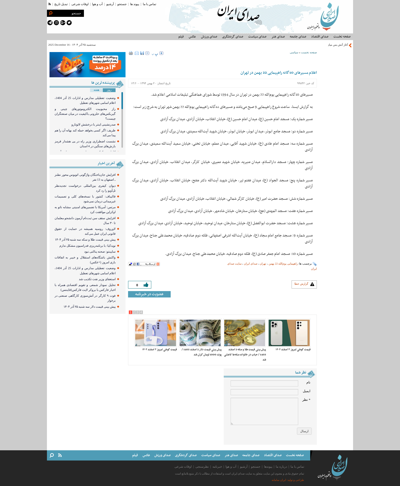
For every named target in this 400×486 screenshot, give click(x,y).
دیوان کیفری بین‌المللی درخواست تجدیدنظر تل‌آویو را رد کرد (85, 188)
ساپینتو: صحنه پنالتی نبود (99, 251)
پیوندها (268, 466)
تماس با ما (149, 4)
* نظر (306, 400)
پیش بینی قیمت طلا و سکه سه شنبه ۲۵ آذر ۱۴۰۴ (85, 239)
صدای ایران (250, 263)
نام (308, 382)
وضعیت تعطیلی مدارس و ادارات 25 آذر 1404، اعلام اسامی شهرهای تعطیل (85, 100)
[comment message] (264, 411)
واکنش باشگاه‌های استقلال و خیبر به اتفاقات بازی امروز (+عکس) (85, 260)
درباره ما (281, 466)
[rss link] (49, 4)
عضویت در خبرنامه (149, 294)
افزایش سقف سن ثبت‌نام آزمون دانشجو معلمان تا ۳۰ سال (85, 220)
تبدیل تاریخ (61, 4)
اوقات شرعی (80, 4)
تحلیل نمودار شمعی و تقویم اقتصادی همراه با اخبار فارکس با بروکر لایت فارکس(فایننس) (85, 287)
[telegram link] (50, 22)
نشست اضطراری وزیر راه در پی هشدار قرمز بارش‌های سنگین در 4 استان (85, 144)
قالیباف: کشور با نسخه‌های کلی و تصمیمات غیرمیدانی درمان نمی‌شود (85, 199)
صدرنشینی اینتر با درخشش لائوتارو (93, 124)
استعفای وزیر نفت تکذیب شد (97, 279)
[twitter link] (69, 22)
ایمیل (306, 391)
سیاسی (294, 52)
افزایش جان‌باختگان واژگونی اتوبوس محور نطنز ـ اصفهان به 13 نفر (85, 177)
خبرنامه (217, 466)
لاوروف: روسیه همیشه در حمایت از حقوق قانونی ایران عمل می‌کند (85, 231)
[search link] (50, 13)
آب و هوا (97, 4)
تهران (263, 263)
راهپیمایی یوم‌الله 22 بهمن (283, 263)
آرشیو (110, 4)
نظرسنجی (202, 466)
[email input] (264, 392)
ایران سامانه (279, 480)
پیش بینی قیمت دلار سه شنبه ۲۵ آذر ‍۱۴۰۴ (90, 306)
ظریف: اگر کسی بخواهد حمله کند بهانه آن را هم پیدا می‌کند (85, 133)
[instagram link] (56, 22)
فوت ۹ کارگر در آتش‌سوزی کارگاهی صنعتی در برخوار (85, 298)
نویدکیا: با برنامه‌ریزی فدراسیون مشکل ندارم (87, 245)
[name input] (264, 383)
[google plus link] (62, 22)
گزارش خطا (301, 283)
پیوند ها (134, 4)
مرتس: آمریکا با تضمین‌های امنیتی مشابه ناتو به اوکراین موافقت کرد (85, 209)
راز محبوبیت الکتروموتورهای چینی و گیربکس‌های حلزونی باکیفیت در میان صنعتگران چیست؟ (85, 113)
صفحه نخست (309, 52)
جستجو (122, 4)
